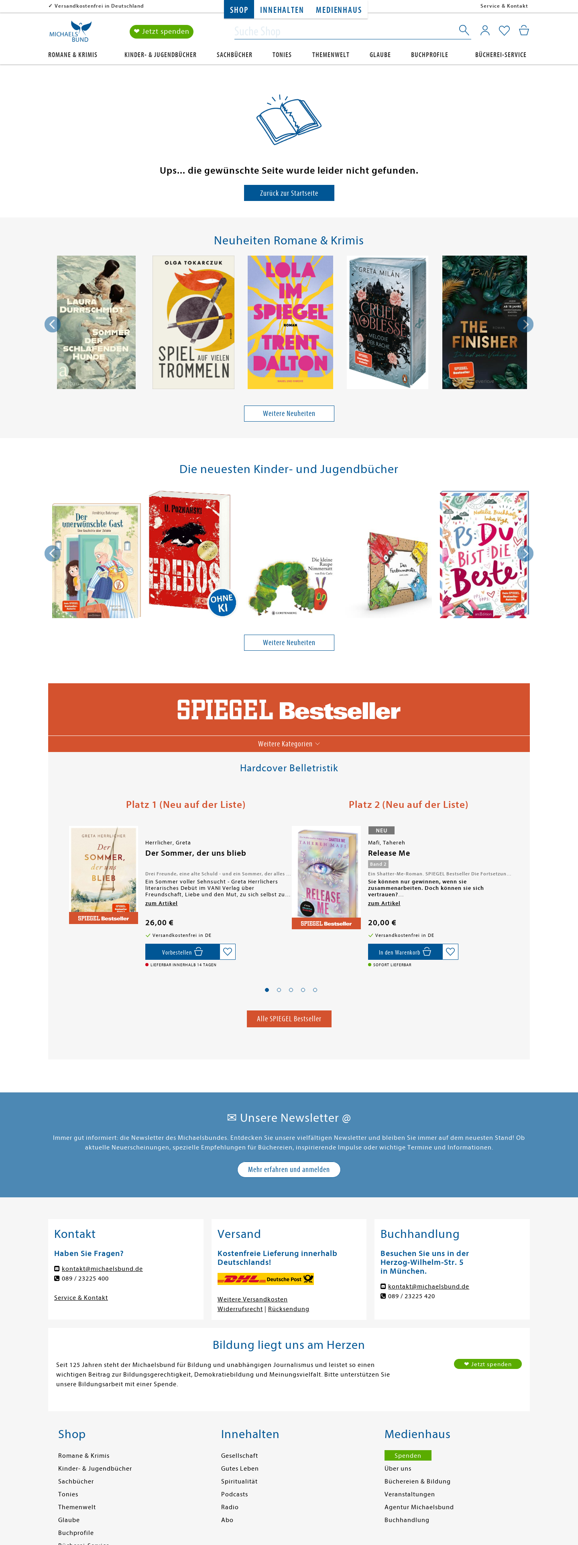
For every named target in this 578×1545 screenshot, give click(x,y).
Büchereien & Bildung (418, 1481)
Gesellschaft (239, 1455)
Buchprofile (429, 55)
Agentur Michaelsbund (419, 1507)
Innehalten (282, 10)
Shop (239, 10)
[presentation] (53, 324)
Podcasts (234, 1494)
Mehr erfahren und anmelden (289, 1169)
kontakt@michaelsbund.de (102, 1268)
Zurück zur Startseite (289, 193)
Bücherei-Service (501, 55)
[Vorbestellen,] (182, 952)
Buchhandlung (407, 1520)
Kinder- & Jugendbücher (160, 55)
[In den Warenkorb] (405, 952)
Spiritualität (239, 1481)
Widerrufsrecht (240, 1309)
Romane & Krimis (73, 55)
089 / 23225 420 (411, 1296)
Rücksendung (288, 1309)
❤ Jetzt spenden (161, 31)
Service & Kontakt (504, 6)
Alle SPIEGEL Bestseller (289, 1018)
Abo (227, 1520)
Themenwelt (331, 55)
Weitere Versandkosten (253, 1299)
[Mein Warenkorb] (524, 30)
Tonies (282, 55)
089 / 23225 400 (85, 1278)
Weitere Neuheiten (289, 413)
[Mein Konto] (485, 30)
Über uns (398, 1468)
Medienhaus (339, 10)
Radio (230, 1507)
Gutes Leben (240, 1468)
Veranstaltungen (410, 1494)
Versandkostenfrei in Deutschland (99, 6)
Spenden (408, 1455)
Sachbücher (234, 55)
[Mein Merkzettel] (504, 31)
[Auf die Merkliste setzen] (228, 952)
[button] (267, 990)
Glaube (380, 55)
